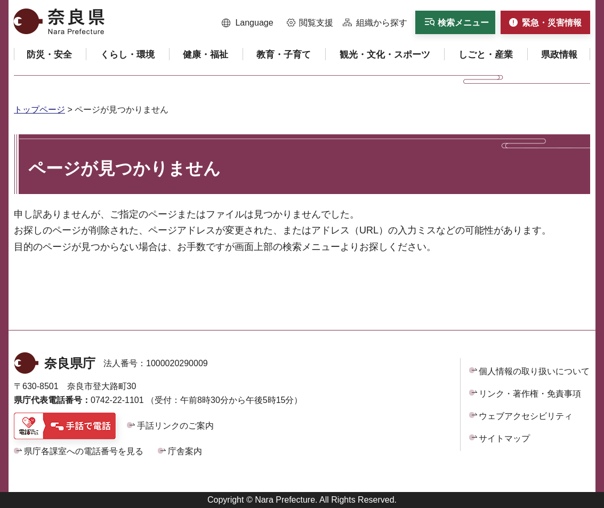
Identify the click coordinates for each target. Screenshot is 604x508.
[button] (247, 23)
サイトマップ (504, 438)
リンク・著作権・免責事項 (530, 393)
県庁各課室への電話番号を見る (83, 451)
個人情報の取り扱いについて (534, 371)
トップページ (39, 109)
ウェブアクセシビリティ (526, 416)
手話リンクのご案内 (175, 425)
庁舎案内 (185, 451)
